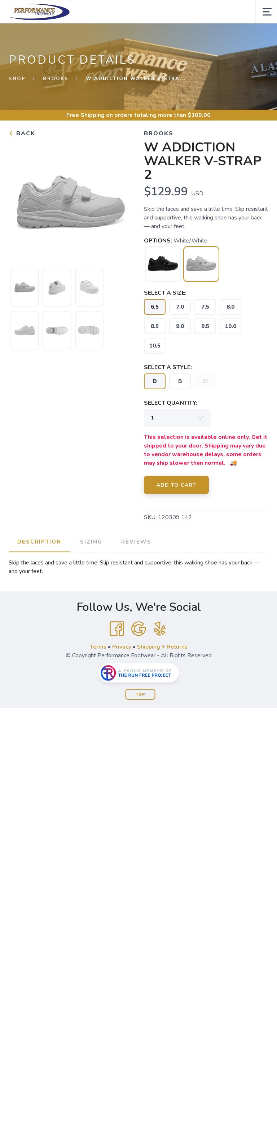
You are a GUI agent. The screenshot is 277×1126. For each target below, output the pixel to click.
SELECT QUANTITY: (170, 403)
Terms (98, 647)
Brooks (56, 79)
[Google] (138, 629)
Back (22, 133)
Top (140, 694)
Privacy (121, 647)
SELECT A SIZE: (165, 293)
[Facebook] (117, 629)
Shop (17, 79)
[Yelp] (160, 629)
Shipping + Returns (162, 647)
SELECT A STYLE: (168, 367)
